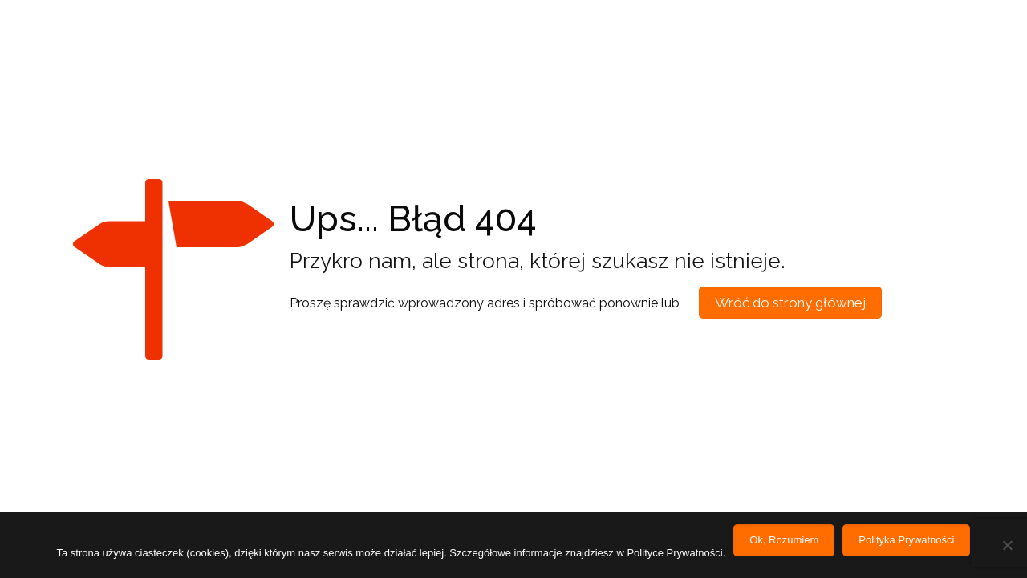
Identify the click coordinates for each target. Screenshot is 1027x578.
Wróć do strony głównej (790, 303)
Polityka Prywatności (906, 540)
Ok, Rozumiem (783, 540)
